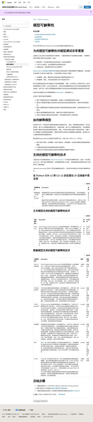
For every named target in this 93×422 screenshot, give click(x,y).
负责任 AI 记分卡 (74, 391)
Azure (34, 19)
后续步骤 (37, 41)
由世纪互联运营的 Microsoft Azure (57, 414)
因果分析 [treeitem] (8, 69)
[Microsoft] (3, 2)
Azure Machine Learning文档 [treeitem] (11, 29)
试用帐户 (87, 7)
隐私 (43, 414)
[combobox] (15, 22)
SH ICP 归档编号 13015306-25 (10, 414)
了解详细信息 (61, 394)
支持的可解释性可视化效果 (58, 388)
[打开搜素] (89, 2)
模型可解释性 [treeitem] (10, 64)
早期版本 (81, 414)
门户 (81, 7)
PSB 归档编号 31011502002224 (30, 414)
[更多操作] (89, 19)
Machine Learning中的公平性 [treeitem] (14, 67)
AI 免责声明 (73, 414)
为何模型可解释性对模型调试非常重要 (45, 34)
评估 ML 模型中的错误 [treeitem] (12, 72)
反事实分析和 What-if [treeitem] (12, 77)
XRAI (42, 342)
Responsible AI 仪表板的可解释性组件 (45, 71)
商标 (38, 417)
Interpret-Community (56, 159)
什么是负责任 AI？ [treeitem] (11, 62)
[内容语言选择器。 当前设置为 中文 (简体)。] (7, 410)
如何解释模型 (38, 37)
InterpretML (59, 92)
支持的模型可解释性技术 (41, 39)
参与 (9, 417)
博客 (3, 417)
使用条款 (32, 417)
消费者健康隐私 (22, 417)
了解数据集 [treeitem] (9, 74)
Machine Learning (43, 19)
